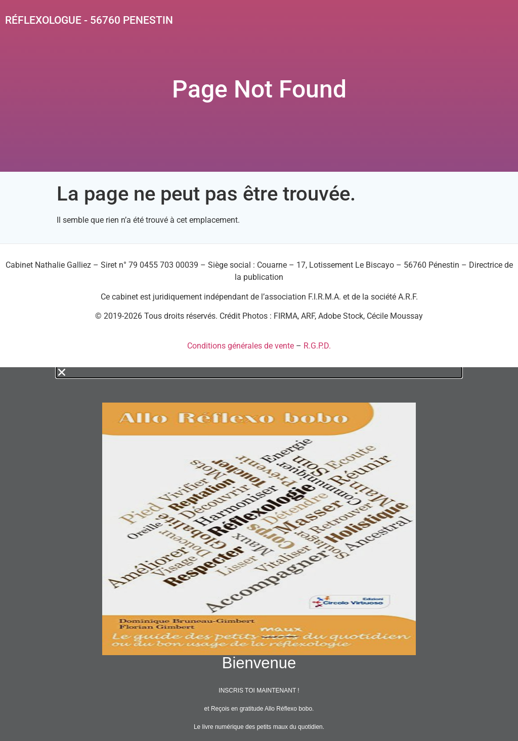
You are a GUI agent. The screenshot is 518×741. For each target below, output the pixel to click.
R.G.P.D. (317, 346)
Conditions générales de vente (240, 346)
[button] (259, 372)
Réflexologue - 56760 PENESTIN (89, 20)
